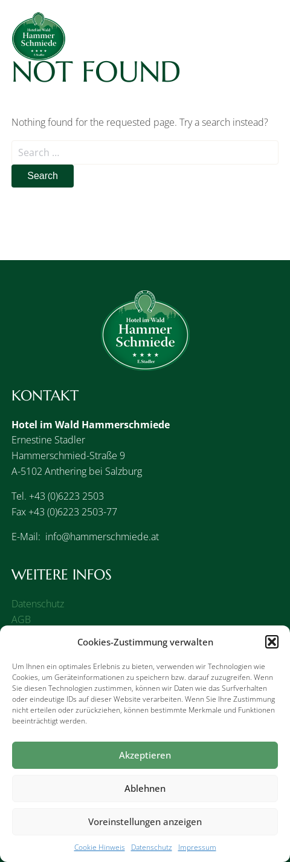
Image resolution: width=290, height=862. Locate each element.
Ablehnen (145, 788)
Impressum (197, 847)
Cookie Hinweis (99, 847)
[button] (272, 642)
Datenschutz (151, 847)
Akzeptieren (145, 755)
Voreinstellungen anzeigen (145, 821)
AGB (21, 619)
